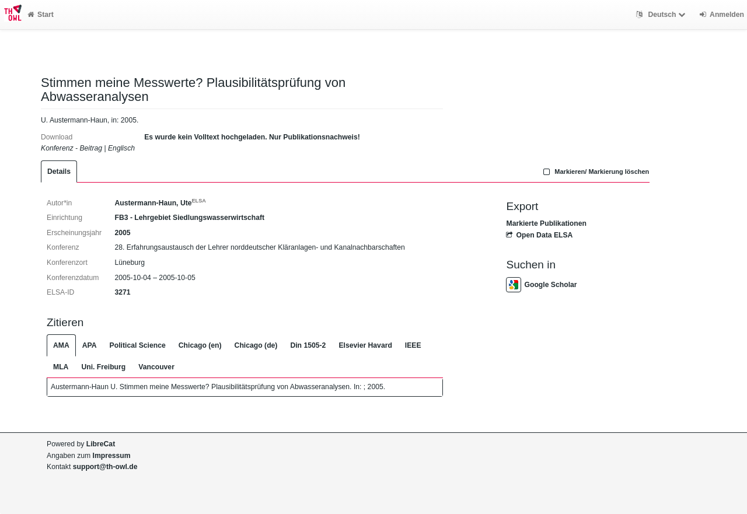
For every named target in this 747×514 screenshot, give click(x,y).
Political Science (138, 345)
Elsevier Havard (365, 345)
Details (59, 171)
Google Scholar (541, 285)
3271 (122, 292)
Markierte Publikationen (546, 223)
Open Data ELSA (539, 235)
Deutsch (662, 15)
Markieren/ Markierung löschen (595, 171)
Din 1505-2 (308, 345)
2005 (122, 233)
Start (40, 15)
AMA (61, 345)
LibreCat (100, 444)
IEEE (413, 345)
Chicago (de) (256, 345)
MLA (60, 367)
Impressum (112, 456)
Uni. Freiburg (103, 367)
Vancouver (156, 367)
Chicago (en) (200, 345)
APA (89, 345)
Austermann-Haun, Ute (159, 203)
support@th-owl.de (105, 467)
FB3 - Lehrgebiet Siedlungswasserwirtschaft (189, 218)
